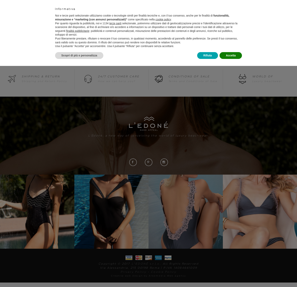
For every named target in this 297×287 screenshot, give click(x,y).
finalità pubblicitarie (77, 30)
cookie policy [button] (163, 19)
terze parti (115, 23)
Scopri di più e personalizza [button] (79, 55)
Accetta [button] (231, 55)
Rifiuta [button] (207, 55)
